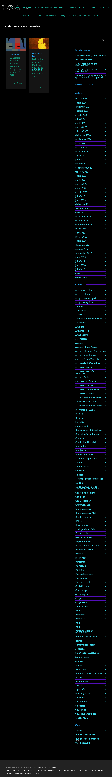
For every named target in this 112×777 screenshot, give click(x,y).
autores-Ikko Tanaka (85, 381)
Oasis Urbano (82, 586)
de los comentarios (87, 739)
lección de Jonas (83, 537)
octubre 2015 (81, 249)
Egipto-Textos (82, 466)
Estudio (79, 483)
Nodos (34, 15)
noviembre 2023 (83, 151)
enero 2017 (81, 212)
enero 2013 (81, 273)
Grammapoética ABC (85, 513)
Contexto (80, 438)
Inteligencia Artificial (85, 529)
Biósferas (79, 418)
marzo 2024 (81, 147)
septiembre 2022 (83, 167)
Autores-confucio (84, 367)
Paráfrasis (80, 618)
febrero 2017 (81, 208)
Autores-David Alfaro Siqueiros (85, 372)
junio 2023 (80, 159)
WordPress (32, 767)
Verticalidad (81, 701)
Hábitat (79, 521)
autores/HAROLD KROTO (87, 401)
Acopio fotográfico (84, 302)
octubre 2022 (81, 163)
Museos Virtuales (83, 59)
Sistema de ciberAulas (47, 15)
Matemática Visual (84, 549)
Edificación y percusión (86, 458)
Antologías (63, 15)
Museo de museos (84, 574)
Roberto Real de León (86, 636)
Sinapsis (100, 7)
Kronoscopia (81, 533)
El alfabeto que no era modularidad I (86, 64)
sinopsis (79, 665)
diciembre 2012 (83, 277)
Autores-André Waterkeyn (88, 363)
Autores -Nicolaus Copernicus (90, 351)
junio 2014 (80, 265)
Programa (8, 770)
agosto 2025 (81, 115)
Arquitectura (81, 335)
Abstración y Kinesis (85, 290)
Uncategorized (82, 693)
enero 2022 (81, 176)
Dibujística (80, 450)
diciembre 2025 (83, 106)
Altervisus (80, 314)
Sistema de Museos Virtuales (89, 673)
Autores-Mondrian (84, 385)
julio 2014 (80, 261)
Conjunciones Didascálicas (88, 430)
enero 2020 (81, 188)
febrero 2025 (81, 131)
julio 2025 (80, 119)
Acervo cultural (82, 294)
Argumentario (59, 7)
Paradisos (80, 614)
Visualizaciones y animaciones (90, 55)
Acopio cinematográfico (87, 298)
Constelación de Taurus (87, 434)
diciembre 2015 (83, 245)
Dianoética (80, 446)
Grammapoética (83, 509)
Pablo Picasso (82, 606)
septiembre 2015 (83, 253)
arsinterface (81, 339)
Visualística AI (89, 15)
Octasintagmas (82, 590)
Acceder (79, 730)
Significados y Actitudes (87, 653)
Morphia (79, 570)
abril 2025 (80, 123)
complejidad (81, 426)
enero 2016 (81, 241)
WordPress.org (82, 743)
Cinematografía (75, 15)
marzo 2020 (81, 184)
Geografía (80, 496)
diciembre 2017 (83, 204)
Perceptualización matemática (84, 631)
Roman (79, 640)
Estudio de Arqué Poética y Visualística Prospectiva (15, 63)
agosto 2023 (81, 155)
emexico (79, 470)
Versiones (80, 697)
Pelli (77, 622)
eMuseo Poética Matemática (89, 478)
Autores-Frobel (82, 377)
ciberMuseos (16, 770)
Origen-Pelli (81, 602)
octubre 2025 (81, 111)
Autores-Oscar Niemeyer (87, 389)
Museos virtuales (83, 582)
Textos (78, 685)
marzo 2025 (81, 127)
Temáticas (82, 7)
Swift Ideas (23, 767)
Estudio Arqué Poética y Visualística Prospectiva (87, 487)
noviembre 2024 (83, 139)
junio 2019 (80, 200)
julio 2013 (80, 269)
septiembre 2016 (83, 224)
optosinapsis (81, 594)
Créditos (100, 15)
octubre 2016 (81, 220)
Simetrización (82, 657)
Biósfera (79, 413)
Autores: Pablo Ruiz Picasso (89, 405)
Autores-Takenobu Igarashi (88, 397)
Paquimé (79, 610)
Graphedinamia (83, 517)
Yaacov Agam (81, 718)
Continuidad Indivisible (86, 442)
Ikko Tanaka (14, 55)
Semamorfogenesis (85, 644)
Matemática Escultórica (87, 545)
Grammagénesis (83, 505)
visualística (80, 709)
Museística (72, 7)
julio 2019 (80, 196)
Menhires (80, 553)
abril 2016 (80, 232)
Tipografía (80, 689)
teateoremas (81, 681)
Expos (36, 7)
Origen (78, 598)
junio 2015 (80, 257)
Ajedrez (79, 306)
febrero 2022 (81, 171)
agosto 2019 (81, 192)
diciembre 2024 (83, 135)
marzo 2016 (81, 236)
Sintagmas (80, 669)
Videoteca (80, 705)
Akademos (80, 310)
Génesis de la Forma (85, 492)
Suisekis (79, 677)
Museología (81, 578)
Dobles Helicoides (84, 454)
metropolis (80, 557)
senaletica (80, 649)
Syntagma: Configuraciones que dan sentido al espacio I (89, 76)
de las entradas (85, 734)
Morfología (80, 566)
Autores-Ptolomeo (84, 393)
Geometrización (83, 501)
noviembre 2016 (83, 216)
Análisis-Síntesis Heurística (88, 318)
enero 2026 (81, 102)
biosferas (79, 422)
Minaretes (80, 561)
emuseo (79, 474)
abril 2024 (80, 143)
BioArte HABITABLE (85, 409)
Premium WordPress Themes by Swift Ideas (46, 767)
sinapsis (79, 661)
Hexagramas (81, 525)
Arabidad (79, 326)
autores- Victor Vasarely (87, 359)
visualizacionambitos (85, 714)
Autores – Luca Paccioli (86, 347)
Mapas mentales (83, 541)
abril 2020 (80, 180)
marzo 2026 (81, 98)
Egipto (78, 462)
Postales (26, 15)
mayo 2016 (80, 228)
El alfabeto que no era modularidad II (86, 70)
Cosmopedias (46, 7)
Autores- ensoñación (85, 355)
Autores (92, 7)
